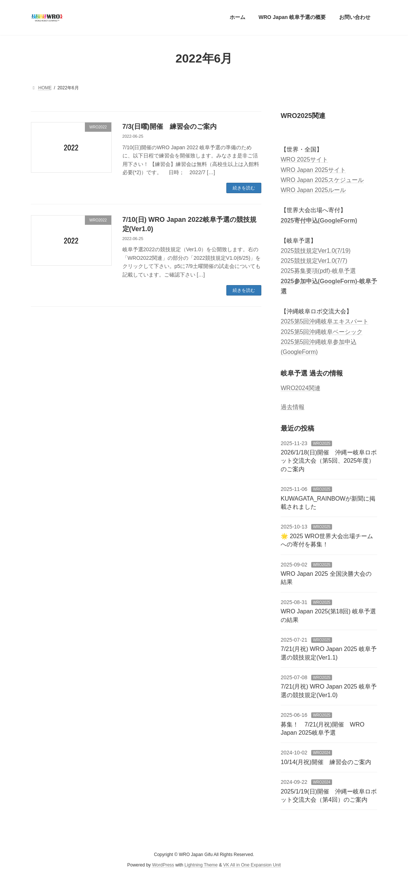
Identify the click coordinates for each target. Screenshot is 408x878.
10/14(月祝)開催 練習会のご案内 (326, 762)
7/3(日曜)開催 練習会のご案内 (169, 126)
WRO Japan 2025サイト (313, 169)
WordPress (163, 865)
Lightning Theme (201, 865)
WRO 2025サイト (304, 159)
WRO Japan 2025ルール (313, 190)
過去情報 (293, 407)
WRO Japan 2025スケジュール (322, 179)
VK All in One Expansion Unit (252, 865)
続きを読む (244, 188)
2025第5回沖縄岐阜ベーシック (322, 331)
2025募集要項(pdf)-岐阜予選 (318, 271)
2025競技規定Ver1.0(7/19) (316, 251)
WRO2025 (321, 443)
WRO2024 (321, 753)
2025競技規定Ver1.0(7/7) (314, 261)
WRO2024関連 (301, 388)
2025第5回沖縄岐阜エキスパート (325, 321)
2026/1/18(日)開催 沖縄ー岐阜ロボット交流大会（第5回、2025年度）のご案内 (329, 460)
